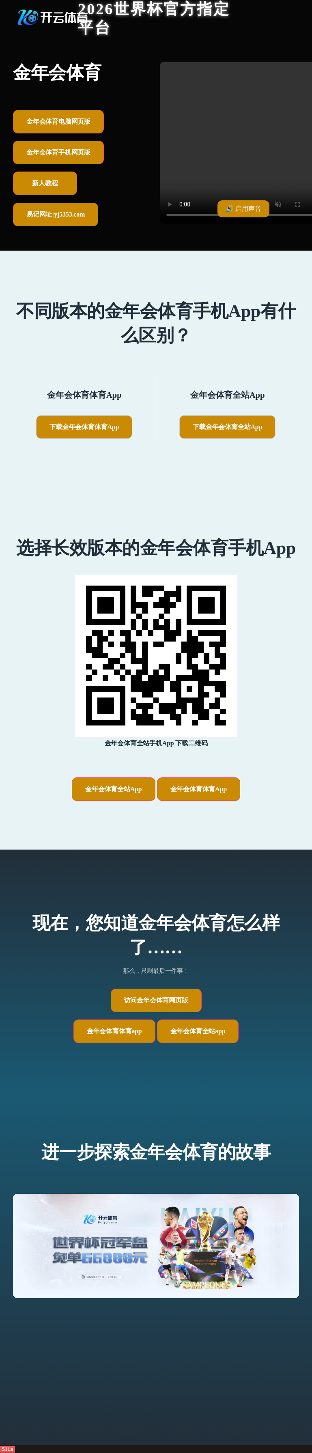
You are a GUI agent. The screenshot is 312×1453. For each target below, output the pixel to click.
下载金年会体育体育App (84, 426)
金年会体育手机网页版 (58, 152)
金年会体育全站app (198, 1031)
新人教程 (45, 183)
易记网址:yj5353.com (55, 214)
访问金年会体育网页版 (156, 1000)
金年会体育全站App (113, 789)
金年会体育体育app (114, 1031)
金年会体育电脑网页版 (58, 121)
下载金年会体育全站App (227, 426)
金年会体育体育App (198, 789)
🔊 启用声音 (243, 208)
